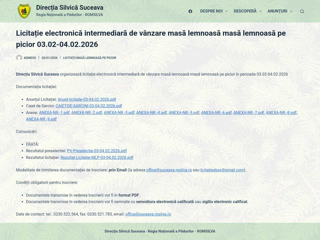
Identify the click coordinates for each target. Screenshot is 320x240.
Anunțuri (281, 11)
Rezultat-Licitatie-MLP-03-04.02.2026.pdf (96, 157)
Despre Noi (215, 11)
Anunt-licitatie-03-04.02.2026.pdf (87, 99)
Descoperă (248, 11)
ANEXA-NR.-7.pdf (249, 112)
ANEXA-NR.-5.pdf (184, 112)
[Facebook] (190, 11)
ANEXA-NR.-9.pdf (41, 119)
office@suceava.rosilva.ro (169, 170)
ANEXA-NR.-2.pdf (87, 112)
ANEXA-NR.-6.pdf (216, 112)
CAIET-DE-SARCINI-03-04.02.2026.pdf (89, 106)
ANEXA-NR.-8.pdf (281, 112)
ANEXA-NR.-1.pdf (54, 112)
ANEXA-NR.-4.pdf (151, 112)
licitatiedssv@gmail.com (222, 170)
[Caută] (302, 11)
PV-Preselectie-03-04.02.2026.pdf (96, 150)
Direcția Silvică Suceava (69, 7)
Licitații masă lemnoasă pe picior (89, 58)
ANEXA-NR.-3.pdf (119, 112)
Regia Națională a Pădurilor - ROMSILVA (181, 231)
